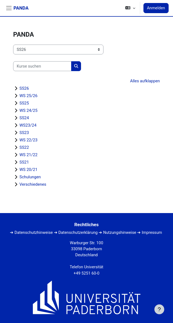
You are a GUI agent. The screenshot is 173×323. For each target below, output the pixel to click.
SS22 (24, 147)
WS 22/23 (28, 140)
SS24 (24, 117)
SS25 (24, 103)
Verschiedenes (32, 184)
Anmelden (156, 7)
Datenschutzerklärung (77, 232)
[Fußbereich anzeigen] (159, 309)
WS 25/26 (28, 95)
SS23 (24, 132)
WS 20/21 (28, 169)
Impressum (152, 232)
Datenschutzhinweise (34, 232)
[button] (130, 8)
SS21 (24, 162)
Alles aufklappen (145, 80)
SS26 (24, 88)
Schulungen (30, 176)
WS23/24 (27, 125)
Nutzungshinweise (119, 232)
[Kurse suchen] (42, 66)
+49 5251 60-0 (86, 273)
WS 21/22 (28, 154)
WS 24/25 (28, 110)
